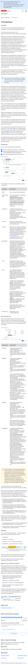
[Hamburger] (26, 11)
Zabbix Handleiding (5, 17)
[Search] (23, 11)
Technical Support (5, 655)
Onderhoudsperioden (14, 236)
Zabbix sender (12, 129)
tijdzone (10, 470)
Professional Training (22, 655)
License (24, 663)
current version (8, 6)
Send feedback (14, 633)
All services (3, 657)
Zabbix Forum (20, 657)
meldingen (8, 584)
